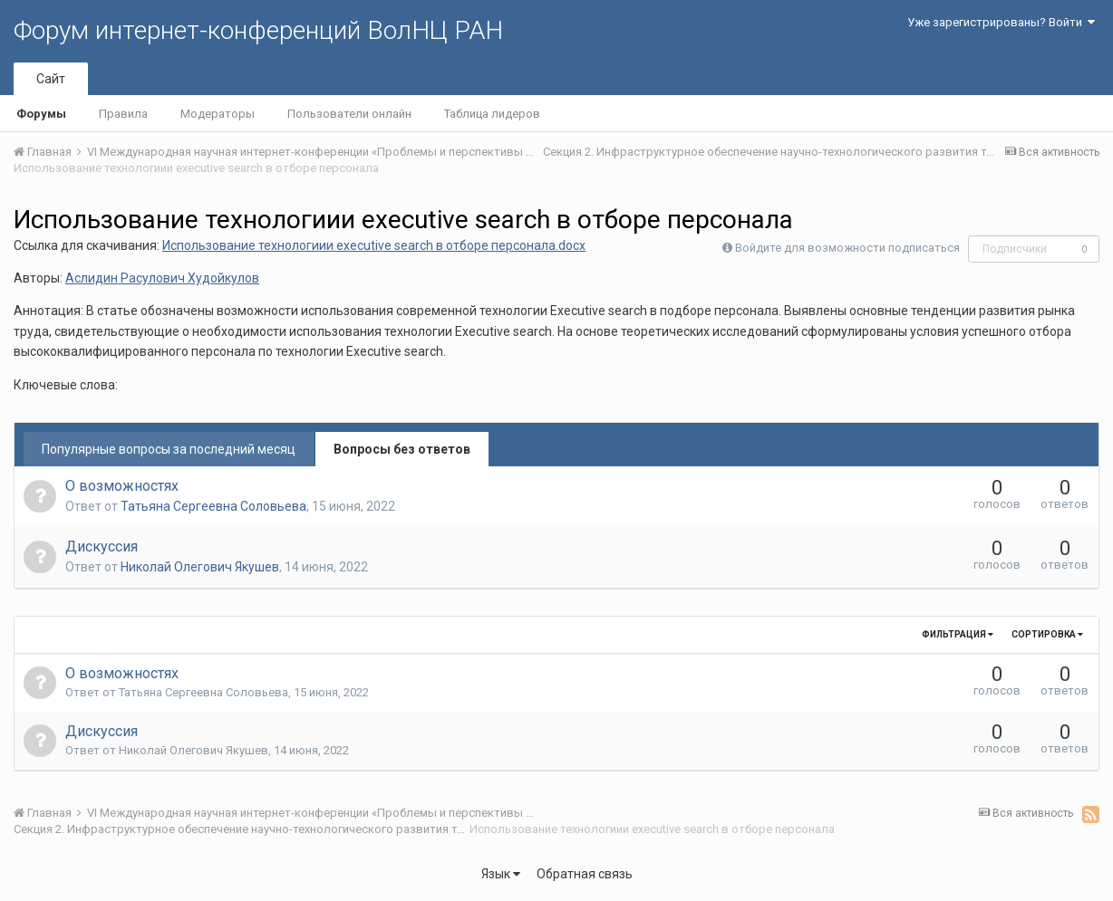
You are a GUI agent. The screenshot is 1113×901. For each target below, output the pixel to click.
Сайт (50, 79)
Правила (123, 113)
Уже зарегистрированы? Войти (1001, 22)
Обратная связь (585, 874)
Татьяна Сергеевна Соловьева (213, 506)
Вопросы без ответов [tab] (402, 449)
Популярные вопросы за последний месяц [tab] (168, 449)
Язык (500, 874)
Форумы (41, 113)
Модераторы (217, 113)
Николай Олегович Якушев (200, 567)
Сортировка (1047, 634)
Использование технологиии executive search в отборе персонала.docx (374, 245)
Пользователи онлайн (349, 113)
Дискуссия (101, 546)
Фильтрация (957, 634)
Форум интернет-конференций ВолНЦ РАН (258, 30)
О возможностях (122, 485)
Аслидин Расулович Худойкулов (162, 278)
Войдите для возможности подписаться (847, 247)
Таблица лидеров (492, 113)
